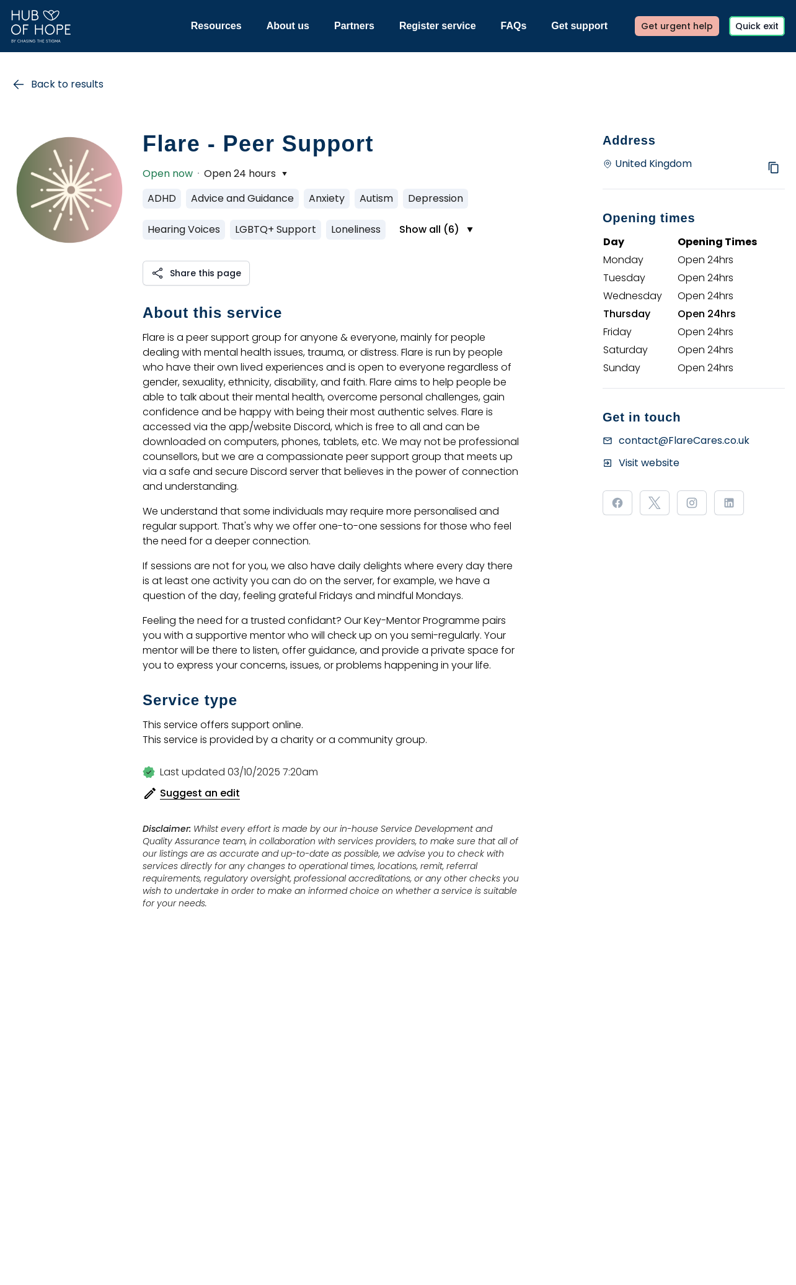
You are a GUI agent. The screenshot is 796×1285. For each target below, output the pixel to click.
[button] (196, 273)
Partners (354, 25)
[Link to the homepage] (41, 26)
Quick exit (757, 26)
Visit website (649, 463)
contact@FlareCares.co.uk (684, 440)
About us (288, 25)
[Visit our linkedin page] (729, 502)
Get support (579, 25)
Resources (216, 25)
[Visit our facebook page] (617, 502)
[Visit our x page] (655, 502)
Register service (437, 25)
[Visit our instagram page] (692, 502)
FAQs (514, 25)
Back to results (57, 84)
